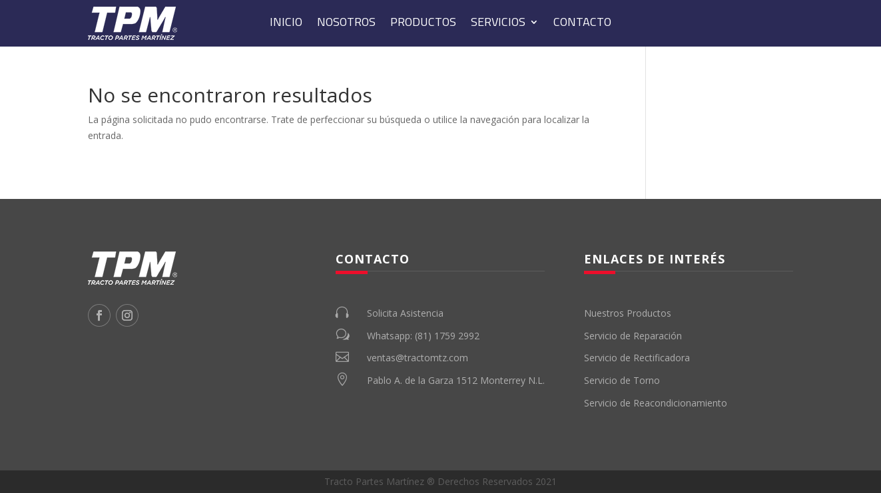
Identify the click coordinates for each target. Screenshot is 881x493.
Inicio (286, 24)
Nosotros (346, 24)
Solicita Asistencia (405, 313)
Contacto (582, 24)
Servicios (498, 24)
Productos (423, 24)
